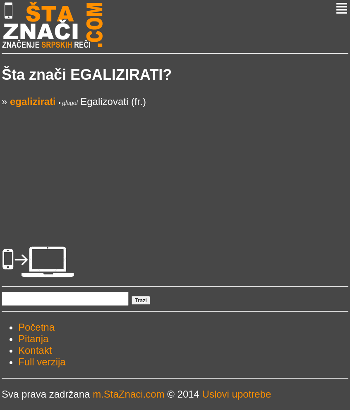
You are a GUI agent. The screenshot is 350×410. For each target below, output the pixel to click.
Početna (36, 327)
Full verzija (42, 361)
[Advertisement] (175, 165)
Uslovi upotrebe (236, 394)
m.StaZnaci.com (128, 394)
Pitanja (33, 338)
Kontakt (35, 350)
